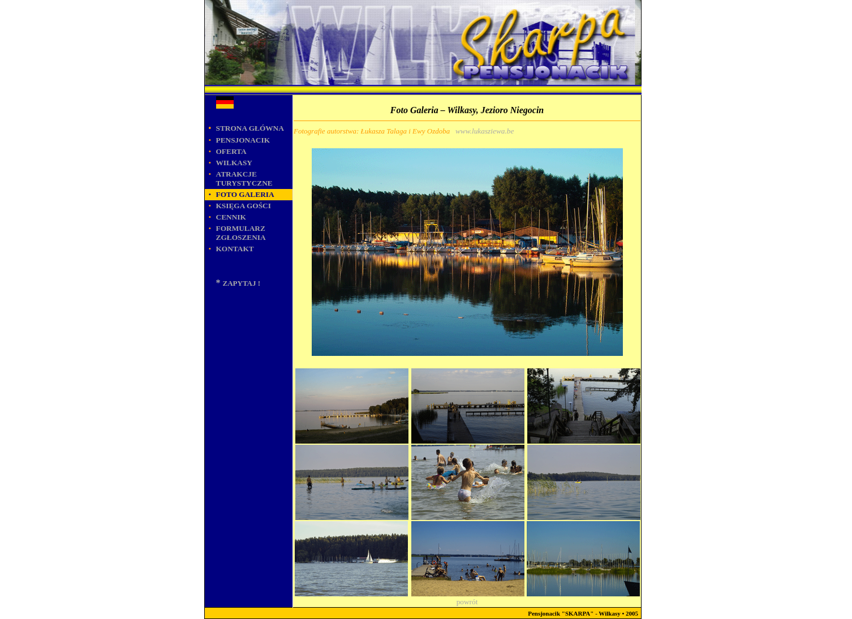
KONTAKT (235, 248)
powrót (467, 601)
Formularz (241, 233)
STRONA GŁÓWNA (250, 128)
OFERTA (231, 151)
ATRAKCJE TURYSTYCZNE (244, 178)
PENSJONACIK (243, 140)
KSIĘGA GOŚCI (243, 205)
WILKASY (234, 162)
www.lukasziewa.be (484, 131)
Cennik (231, 217)
